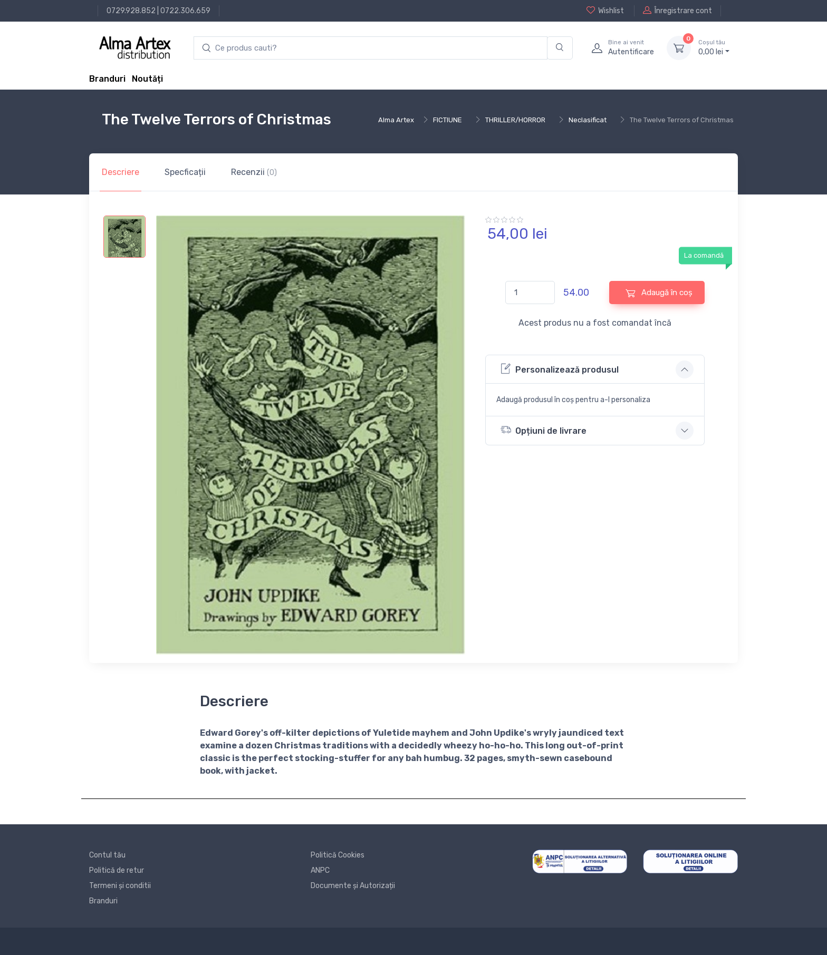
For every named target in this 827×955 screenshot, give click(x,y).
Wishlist (605, 10)
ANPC (320, 870)
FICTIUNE (447, 120)
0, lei (713, 47)
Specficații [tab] (185, 172)
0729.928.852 (131, 10)
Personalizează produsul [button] (560, 368)
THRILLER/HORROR (515, 120)
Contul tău (107, 855)
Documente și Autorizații (353, 885)
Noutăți (147, 79)
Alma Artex (396, 120)
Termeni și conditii (120, 885)
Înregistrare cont (677, 10)
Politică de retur (116, 870)
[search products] (370, 48)
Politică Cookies (337, 855)
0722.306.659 (185, 10)
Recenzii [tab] (254, 172)
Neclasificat (588, 120)
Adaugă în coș (659, 293)
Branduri (107, 79)
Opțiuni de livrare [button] (543, 429)
